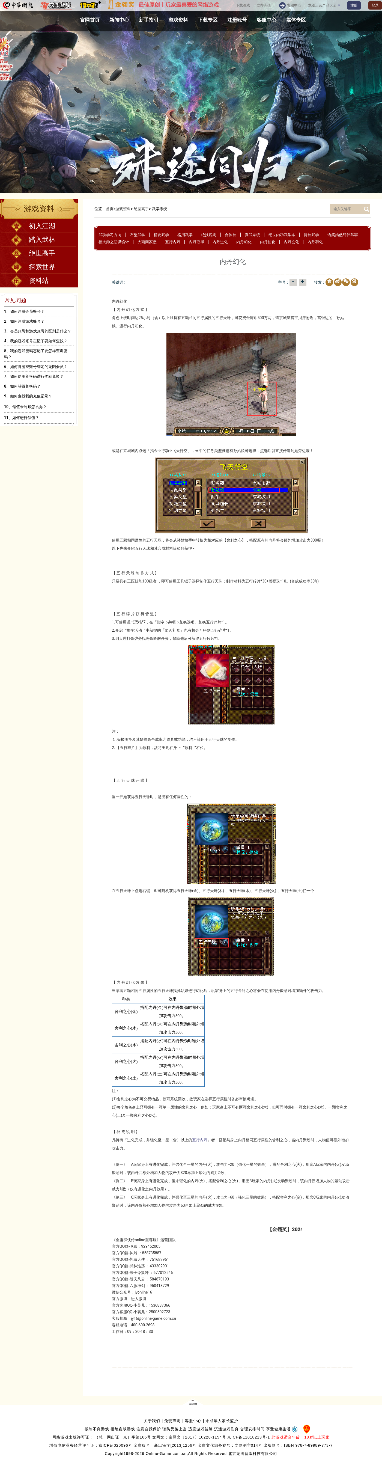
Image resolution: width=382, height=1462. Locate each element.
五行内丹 (172, 242)
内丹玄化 (291, 242)
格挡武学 (185, 235)
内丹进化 (220, 242)
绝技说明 (208, 235)
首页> (110, 209)
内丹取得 (196, 242)
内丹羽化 (315, 242)
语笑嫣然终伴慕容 (342, 235)
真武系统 (252, 235)
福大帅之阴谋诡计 (114, 242)
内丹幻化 (244, 242)
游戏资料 (123, 209)
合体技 (230, 235)
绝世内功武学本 (281, 235)
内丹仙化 (267, 242)
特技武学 (311, 235)
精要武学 (161, 235)
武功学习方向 (110, 235)
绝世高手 (141, 209)
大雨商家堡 (147, 242)
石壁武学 (137, 235)
